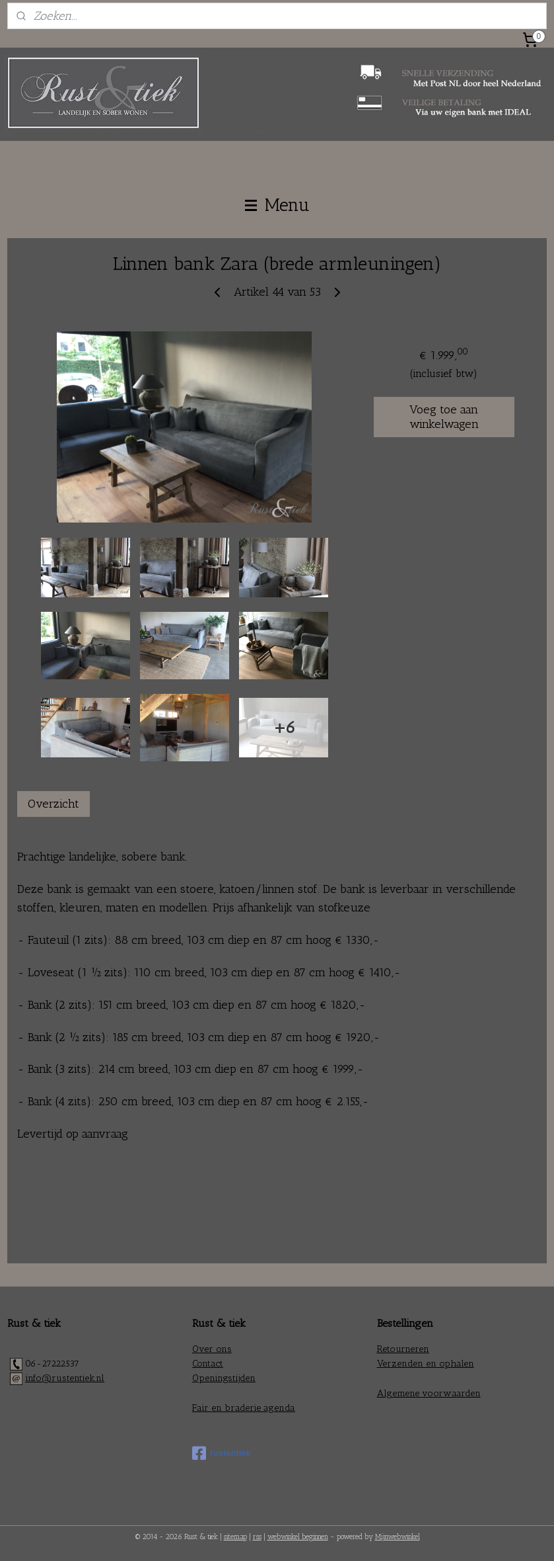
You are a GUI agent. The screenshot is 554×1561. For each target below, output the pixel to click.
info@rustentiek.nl (64, 1378)
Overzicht (53, 803)
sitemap (235, 1537)
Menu (277, 205)
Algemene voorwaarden (429, 1393)
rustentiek (221, 1453)
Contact (207, 1363)
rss (257, 1537)
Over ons (212, 1349)
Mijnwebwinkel (397, 1537)
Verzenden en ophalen (425, 1363)
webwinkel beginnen (297, 1537)
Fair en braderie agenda (243, 1407)
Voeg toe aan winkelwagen (444, 416)
